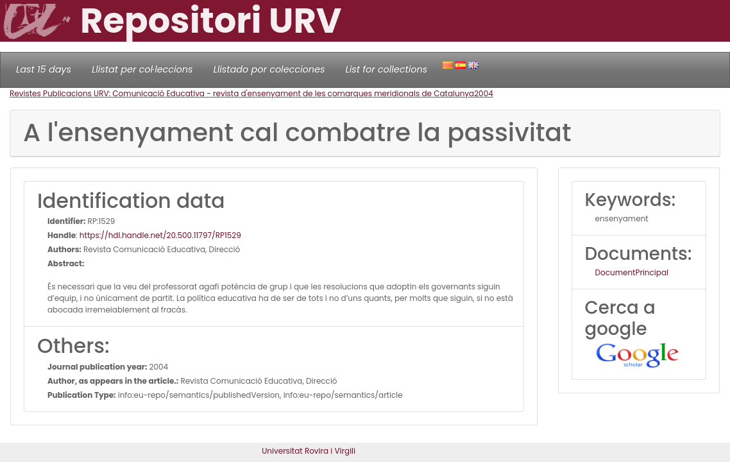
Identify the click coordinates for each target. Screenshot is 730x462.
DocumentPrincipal (631, 272)
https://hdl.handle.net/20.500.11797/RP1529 (160, 235)
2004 (483, 93)
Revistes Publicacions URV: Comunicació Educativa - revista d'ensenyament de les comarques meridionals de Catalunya (242, 93)
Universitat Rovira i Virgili (308, 450)
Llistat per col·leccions (142, 69)
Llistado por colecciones (269, 69)
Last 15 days (43, 69)
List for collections (386, 69)
